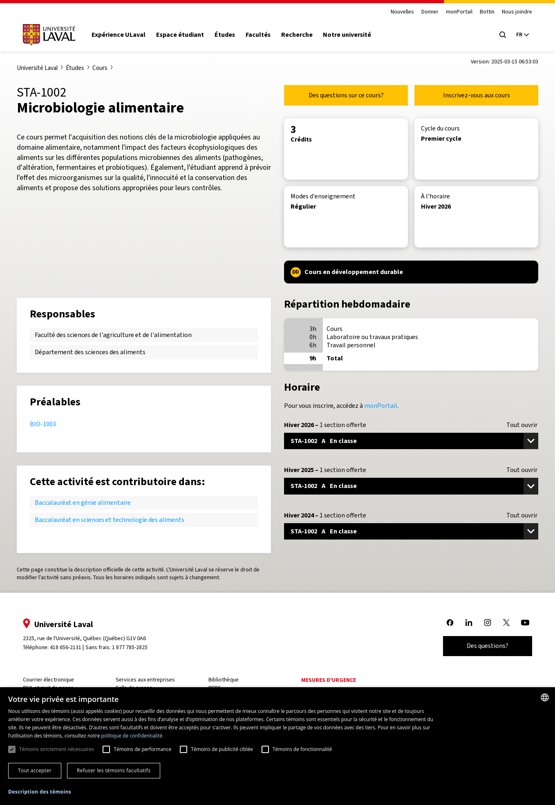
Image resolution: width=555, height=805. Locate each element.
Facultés (258, 35)
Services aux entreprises (145, 680)
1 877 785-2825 (130, 647)
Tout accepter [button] (34, 770)
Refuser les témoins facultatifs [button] (113, 770)
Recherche (297, 35)
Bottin (487, 12)
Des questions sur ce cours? (346, 95)
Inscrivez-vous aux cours (476, 95)
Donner (430, 12)
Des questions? (487, 645)
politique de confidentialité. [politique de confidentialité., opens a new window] (132, 735)
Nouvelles (402, 12)
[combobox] (545, 697)
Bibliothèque (223, 680)
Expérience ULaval (118, 35)
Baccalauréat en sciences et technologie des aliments (109, 519)
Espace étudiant (180, 35)
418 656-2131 (65, 647)
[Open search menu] (502, 35)
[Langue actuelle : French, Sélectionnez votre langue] (522, 35)
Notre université (347, 35)
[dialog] (277, 746)
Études (225, 35)
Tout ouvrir (521, 425)
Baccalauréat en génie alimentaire (83, 502)
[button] (39, 792)
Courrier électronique (48, 680)
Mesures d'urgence (328, 680)
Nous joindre (517, 12)
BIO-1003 (43, 424)
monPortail (459, 12)
